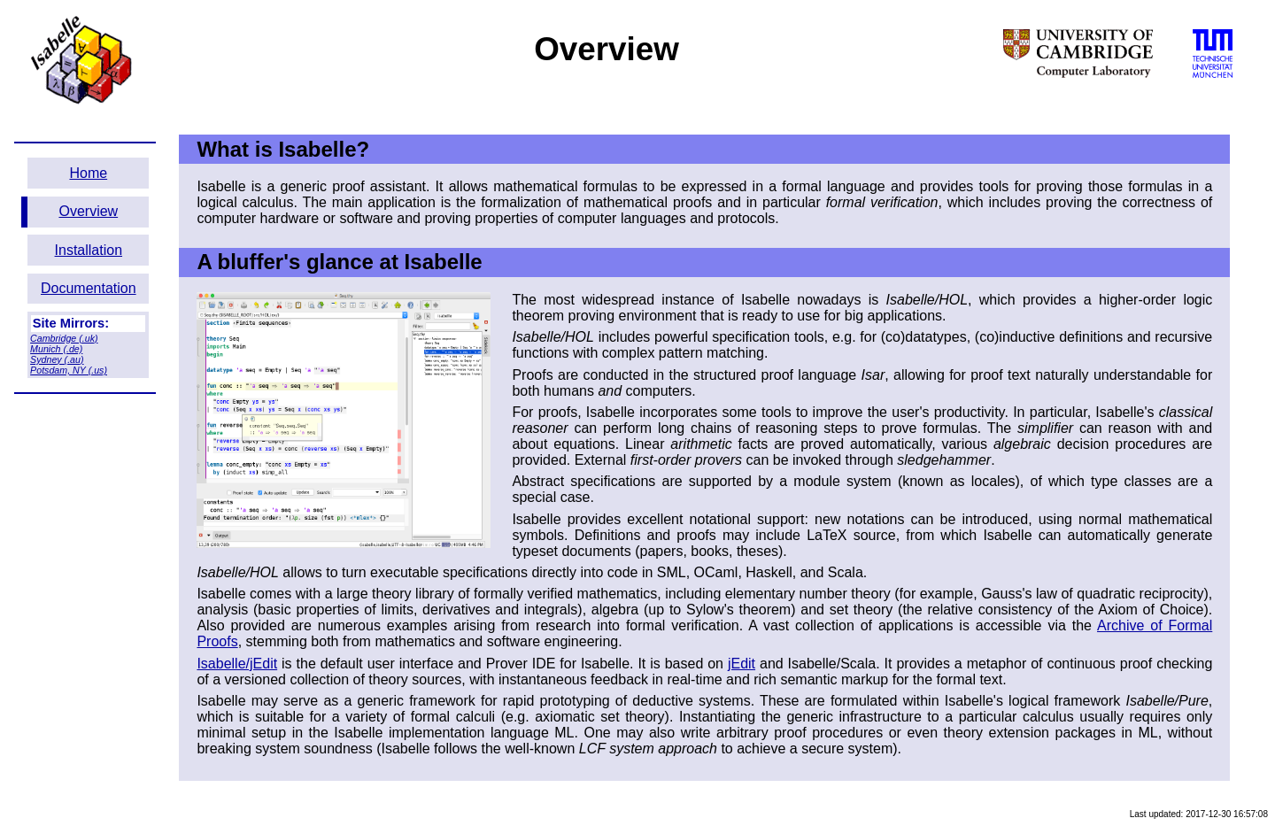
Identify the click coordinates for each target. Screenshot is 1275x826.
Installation (89, 250)
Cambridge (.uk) (63, 338)
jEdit (741, 663)
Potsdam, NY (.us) (68, 370)
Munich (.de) (56, 349)
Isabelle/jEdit (237, 663)
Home (88, 173)
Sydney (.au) (56, 359)
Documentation (88, 288)
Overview (88, 211)
